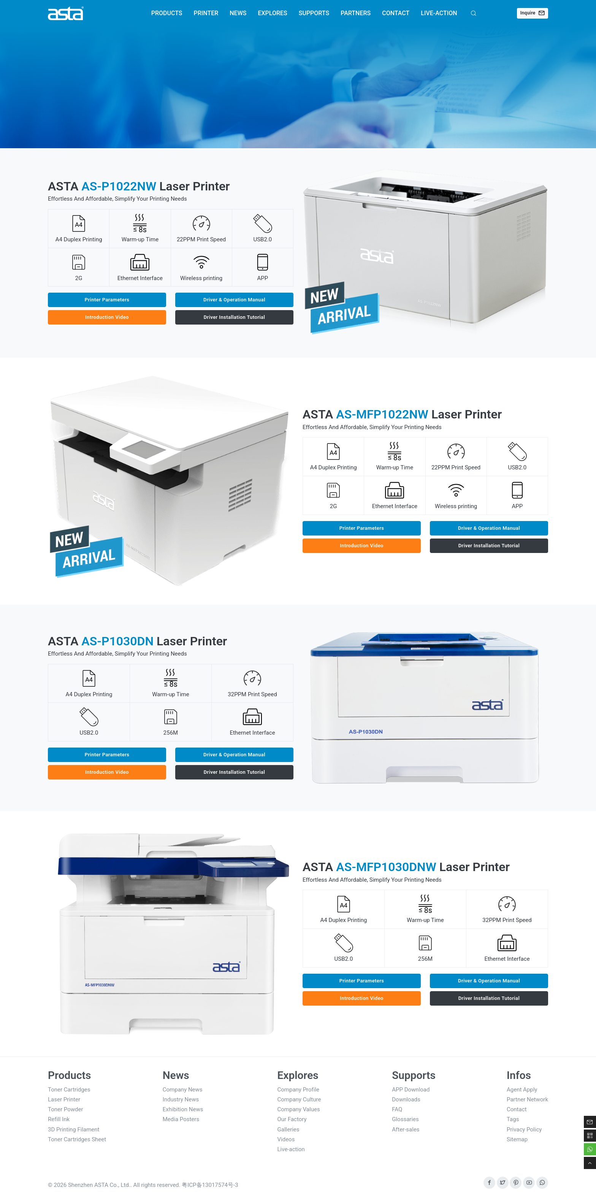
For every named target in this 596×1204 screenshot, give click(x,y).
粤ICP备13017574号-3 (210, 1185)
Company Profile (298, 1089)
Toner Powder (65, 1109)
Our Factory (292, 1119)
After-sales (405, 1129)
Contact (516, 1109)
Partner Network (527, 1099)
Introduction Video (107, 317)
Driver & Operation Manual (234, 300)
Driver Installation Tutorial (234, 317)
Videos (286, 1139)
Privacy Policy (524, 1129)
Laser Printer (64, 1099)
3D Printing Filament (74, 1129)
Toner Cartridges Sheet (77, 1139)
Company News (183, 1089)
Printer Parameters (107, 300)
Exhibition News (183, 1109)
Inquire (532, 13)
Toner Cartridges (69, 1089)
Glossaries (405, 1119)
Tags (513, 1119)
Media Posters (181, 1119)
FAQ (397, 1109)
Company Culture (299, 1099)
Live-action (291, 1149)
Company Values (298, 1109)
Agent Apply (522, 1089)
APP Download (411, 1089)
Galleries (288, 1129)
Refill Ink (59, 1119)
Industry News (181, 1099)
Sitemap (517, 1139)
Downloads (406, 1099)
